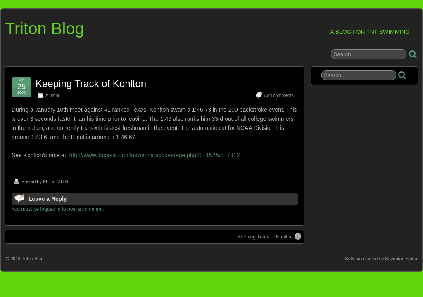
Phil (46, 181)
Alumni (52, 95)
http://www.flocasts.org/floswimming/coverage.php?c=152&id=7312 (154, 155)
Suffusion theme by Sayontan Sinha (381, 258)
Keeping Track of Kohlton (91, 83)
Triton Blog (44, 28)
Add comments (279, 95)
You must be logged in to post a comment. (58, 209)
